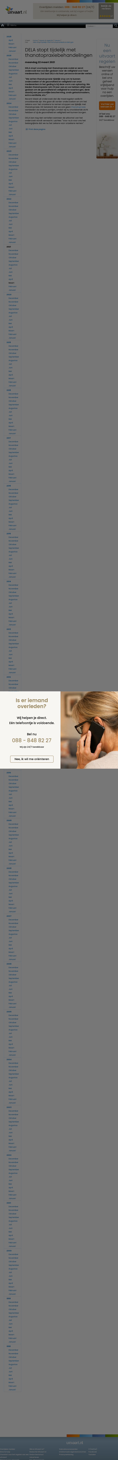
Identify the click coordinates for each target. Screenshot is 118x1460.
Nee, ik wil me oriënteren (32, 759)
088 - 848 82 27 (31, 740)
